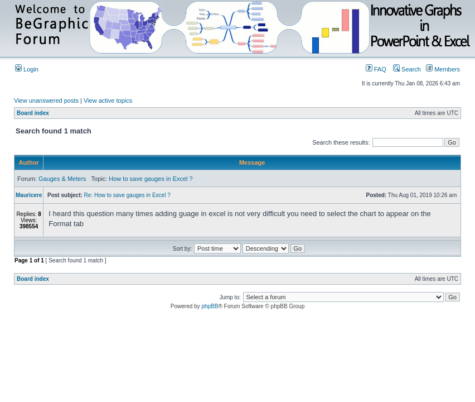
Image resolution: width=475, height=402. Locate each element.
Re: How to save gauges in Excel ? (127, 195)
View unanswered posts (46, 100)
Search (407, 69)
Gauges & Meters (62, 178)
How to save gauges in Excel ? (150, 178)
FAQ (376, 69)
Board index (33, 113)
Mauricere (29, 195)
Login (26, 69)
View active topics (108, 100)
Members (443, 69)
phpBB (209, 306)
